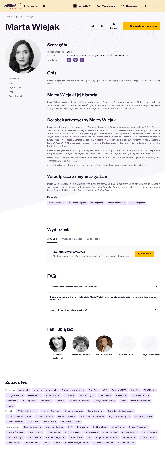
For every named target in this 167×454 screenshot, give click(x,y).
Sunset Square (53, 396)
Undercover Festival (140, 401)
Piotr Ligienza (34, 438)
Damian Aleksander (138, 428)
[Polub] (102, 26)
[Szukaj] (45, 6)
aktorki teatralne (56, 203)
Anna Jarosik (76, 438)
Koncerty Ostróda (66, 417)
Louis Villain (105, 396)
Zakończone (93, 239)
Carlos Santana (149, 433)
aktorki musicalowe (116, 203)
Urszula (60, 401)
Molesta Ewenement (79, 401)
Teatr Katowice (95, 412)
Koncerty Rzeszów (50, 412)
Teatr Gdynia (50, 422)
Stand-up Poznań (44, 417)
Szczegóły (14, 79)
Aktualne (52, 239)
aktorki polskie (97, 203)
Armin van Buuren (54, 428)
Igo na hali (23, 391)
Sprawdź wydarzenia (141, 26)
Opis (11, 83)
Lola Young (82, 428)
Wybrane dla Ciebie (72, 239)
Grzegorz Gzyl (35, 433)
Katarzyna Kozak (126, 443)
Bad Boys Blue (99, 428)
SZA (70, 428)
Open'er (134, 391)
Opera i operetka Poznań (19, 417)
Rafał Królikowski (15, 433)
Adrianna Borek (129, 433)
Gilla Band (69, 396)
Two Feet (93, 391)
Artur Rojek (46, 401)
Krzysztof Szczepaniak (107, 438)
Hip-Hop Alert (29, 401)
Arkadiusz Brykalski (55, 438)
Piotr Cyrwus (54, 433)
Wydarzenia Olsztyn (27, 412)
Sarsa (57, 443)
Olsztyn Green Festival (104, 401)
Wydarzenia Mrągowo (119, 417)
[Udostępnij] (92, 26)
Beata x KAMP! (119, 391)
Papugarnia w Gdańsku (73, 391)
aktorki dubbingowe (77, 203)
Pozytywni (12, 401)
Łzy (89, 438)
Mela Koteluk (129, 438)
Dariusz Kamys (31, 443)
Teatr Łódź (33, 422)
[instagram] (69, 61)
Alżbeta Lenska (148, 438)
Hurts (123, 401)
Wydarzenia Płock (143, 417)
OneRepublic (34, 396)
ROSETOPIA (149, 391)
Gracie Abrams (91, 433)
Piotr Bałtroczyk (14, 438)
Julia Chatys (13, 443)
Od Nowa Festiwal (140, 396)
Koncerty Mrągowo (74, 412)
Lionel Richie (118, 428)
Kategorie (30, 6)
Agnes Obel (121, 396)
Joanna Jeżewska (32, 428)
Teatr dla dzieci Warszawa (120, 412)
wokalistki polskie (137, 203)
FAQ (11, 92)
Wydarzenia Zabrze (71, 422)
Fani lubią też (15, 97)
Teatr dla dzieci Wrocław (92, 417)
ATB (105, 391)
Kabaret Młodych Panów (76, 443)
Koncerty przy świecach (45, 391)
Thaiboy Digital (87, 396)
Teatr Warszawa (15, 422)
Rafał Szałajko (72, 433)
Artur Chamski (110, 433)
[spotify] (75, 61)
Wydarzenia (15, 88)
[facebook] (82, 61)
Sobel (46, 443)
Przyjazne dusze (15, 396)
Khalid (10, 406)
